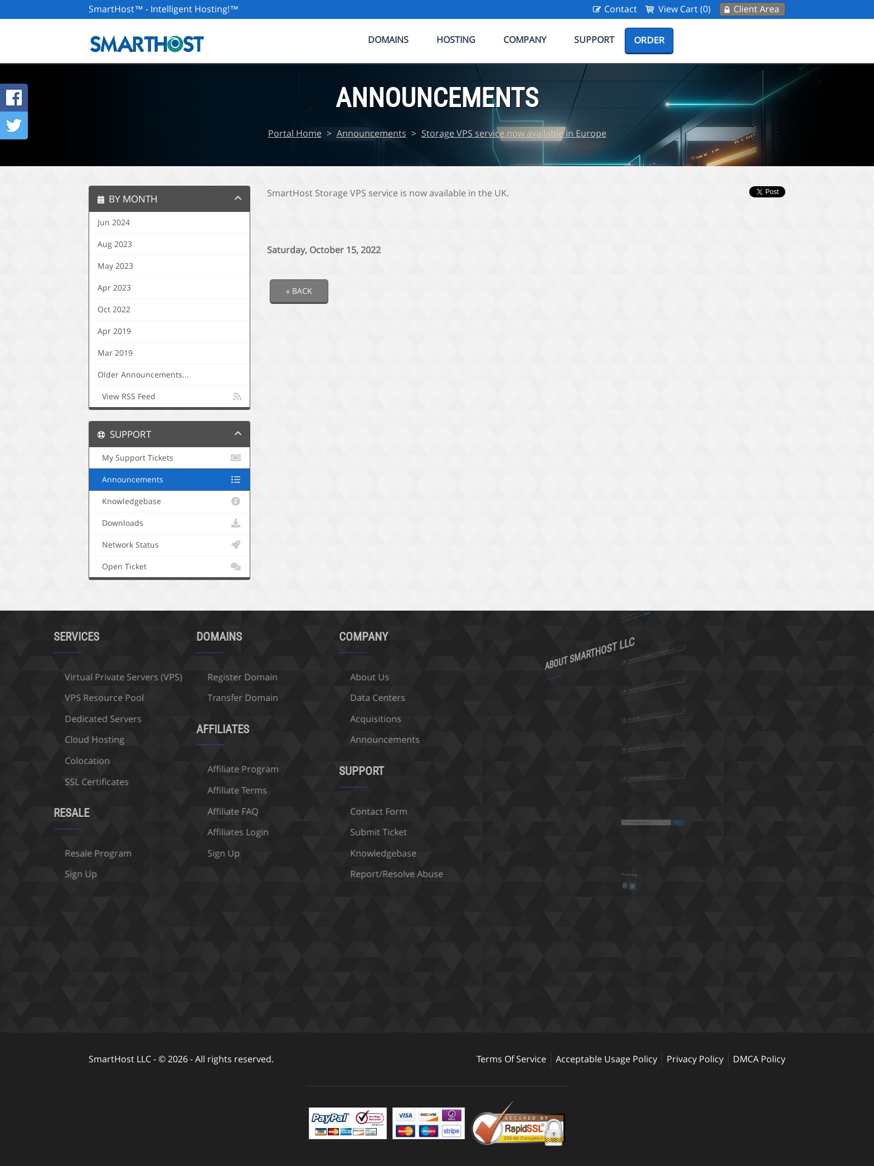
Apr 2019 (114, 331)
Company (524, 39)
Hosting (455, 39)
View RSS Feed (169, 396)
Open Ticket (169, 566)
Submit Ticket (313, 832)
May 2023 (115, 266)
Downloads (169, 523)
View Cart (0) (684, 9)
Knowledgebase (169, 501)
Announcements (371, 133)
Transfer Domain (177, 697)
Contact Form (313, 811)
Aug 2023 (115, 244)
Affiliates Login (172, 832)
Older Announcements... (143, 375)
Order (649, 40)
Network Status (169, 544)
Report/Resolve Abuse (331, 874)
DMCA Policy (759, 1059)
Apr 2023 (114, 288)
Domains (388, 39)
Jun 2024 (114, 222)
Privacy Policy (695, 1059)
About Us (304, 677)
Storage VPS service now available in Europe (513, 133)
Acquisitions (310, 719)
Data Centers (312, 697)
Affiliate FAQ (167, 811)
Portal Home (295, 133)
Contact (620, 9)
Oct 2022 (114, 309)
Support (594, 39)
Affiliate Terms (172, 790)
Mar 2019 (115, 353)
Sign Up (158, 853)
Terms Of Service (511, 1059)
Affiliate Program (177, 769)
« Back (299, 291)
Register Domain (177, 677)
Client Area (756, 9)
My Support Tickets (169, 458)
